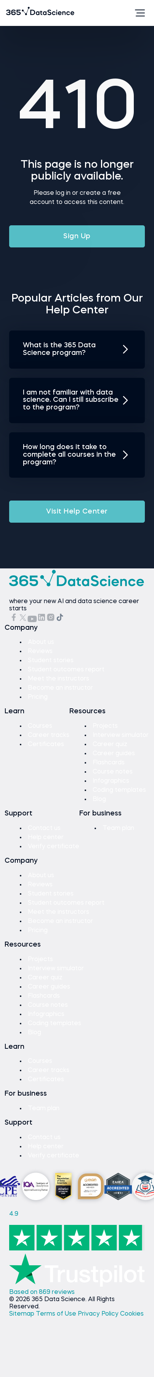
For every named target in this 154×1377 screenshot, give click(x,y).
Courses (40, 726)
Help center (46, 838)
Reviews (40, 651)
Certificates (46, 744)
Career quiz (110, 744)
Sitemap (22, 1314)
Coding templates (119, 790)
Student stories (51, 661)
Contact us (44, 828)
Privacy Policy (99, 1314)
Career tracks (48, 735)
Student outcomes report (66, 670)
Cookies (132, 1314)
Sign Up (77, 236)
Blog (99, 799)
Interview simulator (121, 735)
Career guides (114, 754)
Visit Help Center (77, 511)
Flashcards (109, 763)
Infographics (111, 781)
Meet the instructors (58, 679)
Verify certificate (53, 847)
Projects (105, 726)
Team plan (118, 828)
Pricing (38, 697)
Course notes (113, 772)
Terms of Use (57, 1314)
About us (41, 642)
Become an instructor (60, 688)
